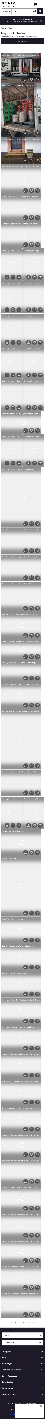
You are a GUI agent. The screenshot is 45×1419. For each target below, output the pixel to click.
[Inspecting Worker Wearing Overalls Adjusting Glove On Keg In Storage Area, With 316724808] (21, 649)
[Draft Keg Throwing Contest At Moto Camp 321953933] (33, 297)
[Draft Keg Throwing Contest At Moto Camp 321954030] (12, 330)
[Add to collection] (31, 79)
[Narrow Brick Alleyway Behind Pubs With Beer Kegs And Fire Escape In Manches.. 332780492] (21, 597)
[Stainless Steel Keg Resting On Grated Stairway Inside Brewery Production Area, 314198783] (21, 739)
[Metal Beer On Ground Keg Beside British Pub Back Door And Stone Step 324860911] (21, 207)
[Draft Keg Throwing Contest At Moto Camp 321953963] (33, 450)
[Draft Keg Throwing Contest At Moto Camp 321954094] (33, 395)
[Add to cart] (37, 79)
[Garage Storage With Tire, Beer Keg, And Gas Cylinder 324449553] (21, 234)
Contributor (22, 1382)
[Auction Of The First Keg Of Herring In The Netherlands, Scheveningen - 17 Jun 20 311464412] (21, 1225)
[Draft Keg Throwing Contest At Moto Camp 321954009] (33, 264)
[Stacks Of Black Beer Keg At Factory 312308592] (21, 984)
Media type (22, 1364)
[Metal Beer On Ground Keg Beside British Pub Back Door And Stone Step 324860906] (21, 150)
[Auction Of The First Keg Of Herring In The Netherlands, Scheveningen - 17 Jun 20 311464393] (21, 1251)
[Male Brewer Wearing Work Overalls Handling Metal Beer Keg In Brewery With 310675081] (21, 1304)
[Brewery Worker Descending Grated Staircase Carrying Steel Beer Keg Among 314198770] (12, 813)
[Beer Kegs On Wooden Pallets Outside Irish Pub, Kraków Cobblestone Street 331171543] (21, 783)
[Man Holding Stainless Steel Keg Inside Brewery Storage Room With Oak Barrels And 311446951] (21, 1038)
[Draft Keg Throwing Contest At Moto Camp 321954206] (12, 297)
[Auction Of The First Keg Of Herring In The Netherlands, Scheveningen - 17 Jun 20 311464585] (21, 1171)
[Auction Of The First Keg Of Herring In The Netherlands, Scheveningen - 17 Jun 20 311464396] (21, 1145)
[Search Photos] (21, 11)
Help (22, 1357)
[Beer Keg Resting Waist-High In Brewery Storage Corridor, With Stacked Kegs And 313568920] (33, 813)
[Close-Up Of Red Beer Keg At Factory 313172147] (21, 842)
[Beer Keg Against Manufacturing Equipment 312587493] (21, 957)
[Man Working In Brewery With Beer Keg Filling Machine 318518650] (21, 568)
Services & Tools (22, 1394)
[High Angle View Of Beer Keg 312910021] (21, 930)
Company (22, 1351)
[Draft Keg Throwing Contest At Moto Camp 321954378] (33, 362)
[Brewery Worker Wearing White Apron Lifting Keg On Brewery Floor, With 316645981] (21, 671)
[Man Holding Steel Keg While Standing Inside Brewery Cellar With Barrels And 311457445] (21, 1011)
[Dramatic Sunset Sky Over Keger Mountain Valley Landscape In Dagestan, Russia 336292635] (21, 422)
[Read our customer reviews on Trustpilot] (30, 1411)
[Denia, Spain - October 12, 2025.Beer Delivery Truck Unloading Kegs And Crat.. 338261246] (21, 110)
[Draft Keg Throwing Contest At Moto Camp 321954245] (21, 497)
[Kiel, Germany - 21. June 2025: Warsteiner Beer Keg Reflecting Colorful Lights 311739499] (21, 1092)
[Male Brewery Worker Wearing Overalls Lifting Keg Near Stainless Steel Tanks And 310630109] (21, 1277)
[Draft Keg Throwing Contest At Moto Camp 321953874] (12, 395)
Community (22, 1388)
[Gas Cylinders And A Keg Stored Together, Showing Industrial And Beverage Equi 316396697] (21, 625)
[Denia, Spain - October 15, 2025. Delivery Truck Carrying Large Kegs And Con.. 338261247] (21, 68)
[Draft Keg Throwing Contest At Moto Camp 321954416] (33, 330)
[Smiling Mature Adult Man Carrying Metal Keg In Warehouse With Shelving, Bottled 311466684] (21, 1119)
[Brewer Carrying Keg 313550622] (21, 886)
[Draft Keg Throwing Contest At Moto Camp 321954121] (12, 450)
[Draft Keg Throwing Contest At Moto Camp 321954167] (12, 362)
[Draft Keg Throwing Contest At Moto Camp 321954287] (12, 264)
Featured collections (22, 1370)
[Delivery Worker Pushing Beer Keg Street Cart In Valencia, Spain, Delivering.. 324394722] (21, 179)
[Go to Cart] (35, 4)
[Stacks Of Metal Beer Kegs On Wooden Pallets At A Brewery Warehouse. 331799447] (21, 695)
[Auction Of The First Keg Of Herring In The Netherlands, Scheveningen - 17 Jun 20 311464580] (21, 1065)
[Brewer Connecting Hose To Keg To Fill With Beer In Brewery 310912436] (21, 1198)
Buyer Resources (22, 1376)
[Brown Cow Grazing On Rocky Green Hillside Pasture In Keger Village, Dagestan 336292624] (21, 540)
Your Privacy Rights (30, 1403)
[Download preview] (25, 79)
